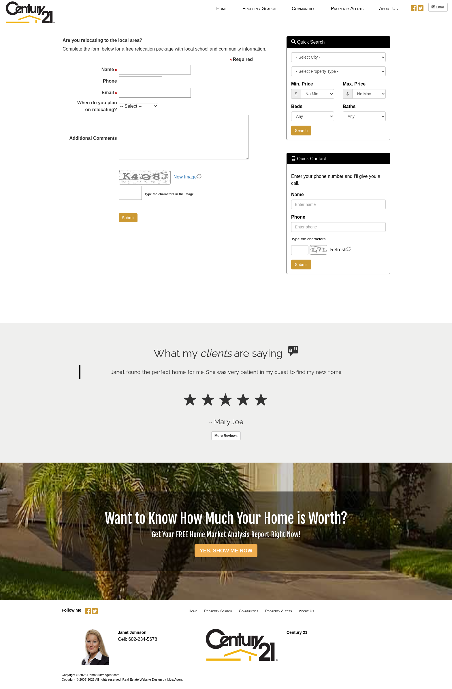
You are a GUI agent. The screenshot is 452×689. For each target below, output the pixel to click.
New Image (185, 176)
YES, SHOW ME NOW (225, 551)
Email (438, 7)
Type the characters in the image (169, 194)
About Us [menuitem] (388, 8)
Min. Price (302, 83)
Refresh (338, 249)
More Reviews (226, 436)
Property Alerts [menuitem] (347, 8)
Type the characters (308, 239)
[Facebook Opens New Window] (413, 7)
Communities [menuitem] (303, 8)
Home (193, 611)
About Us (306, 611)
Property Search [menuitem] (259, 8)
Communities (248, 611)
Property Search (218, 611)
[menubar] (307, 8)
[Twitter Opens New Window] (420, 7)
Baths (349, 106)
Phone (298, 217)
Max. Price (354, 83)
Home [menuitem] (221, 8)
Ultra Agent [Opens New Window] (174, 679)
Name (297, 194)
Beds (296, 106)
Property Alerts (278, 611)
